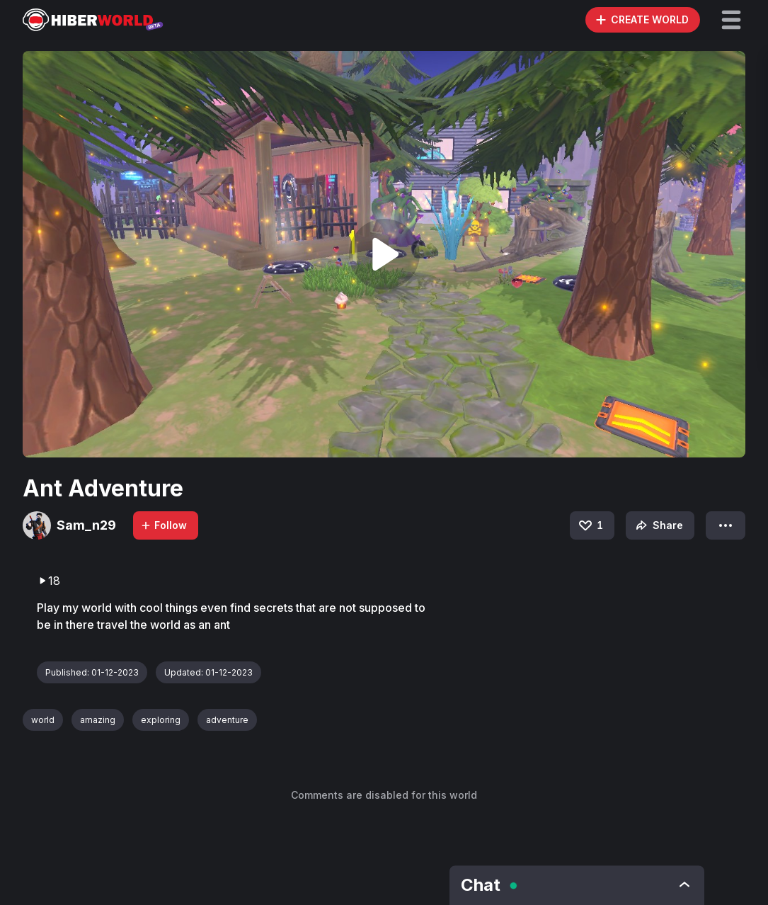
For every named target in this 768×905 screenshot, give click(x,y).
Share (658, 525)
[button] (731, 20)
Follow (163, 525)
